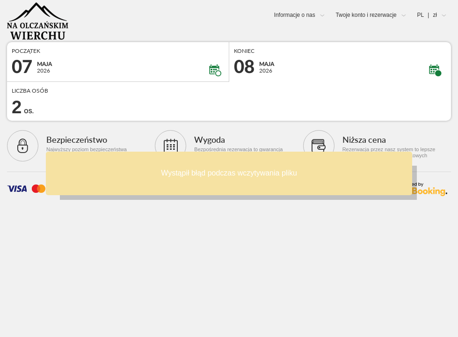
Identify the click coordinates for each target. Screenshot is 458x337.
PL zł (427, 15)
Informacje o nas (294, 15)
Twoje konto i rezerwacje (365, 15)
